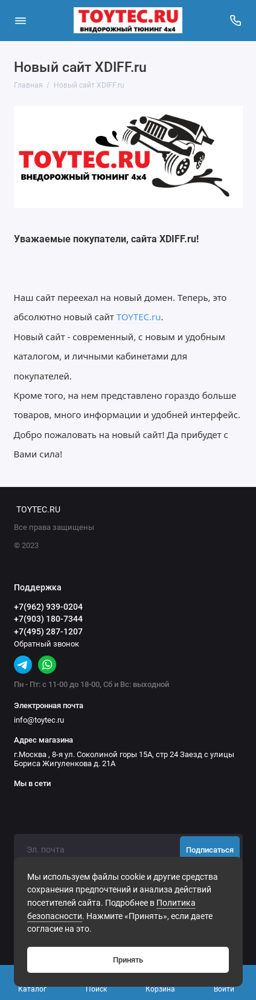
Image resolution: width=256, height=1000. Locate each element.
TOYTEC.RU (38, 510)
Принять (128, 959)
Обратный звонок (46, 643)
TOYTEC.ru (139, 317)
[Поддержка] (236, 20)
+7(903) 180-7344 (48, 619)
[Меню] (20, 20)
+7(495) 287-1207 (48, 631)
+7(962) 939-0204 (48, 606)
